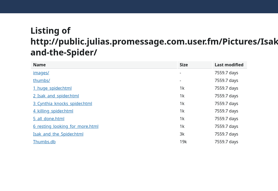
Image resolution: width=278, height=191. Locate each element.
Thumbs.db (44, 142)
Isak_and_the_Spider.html (58, 134)
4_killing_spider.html (53, 111)
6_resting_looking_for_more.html (65, 126)
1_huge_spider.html (52, 88)
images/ (41, 73)
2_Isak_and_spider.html (56, 96)
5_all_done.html (48, 118)
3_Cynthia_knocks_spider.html (62, 103)
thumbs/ (41, 80)
